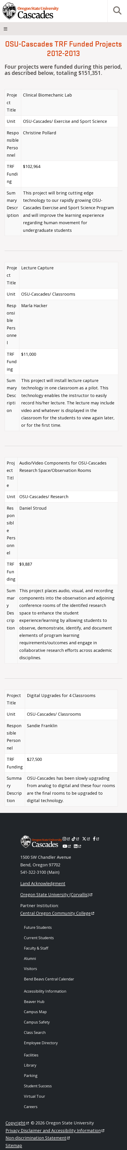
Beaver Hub (34, 1001)
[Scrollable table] (63, 164)
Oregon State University (56, 894)
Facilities (31, 1055)
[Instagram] (67, 838)
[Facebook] (96, 838)
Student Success (38, 1085)
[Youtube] (67, 846)
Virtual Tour (34, 1096)
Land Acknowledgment (42, 883)
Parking (31, 1075)
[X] (86, 838)
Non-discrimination (38, 1138)
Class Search (35, 1032)
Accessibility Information (45, 991)
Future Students (38, 927)
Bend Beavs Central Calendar (49, 979)
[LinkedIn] (78, 846)
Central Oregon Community (57, 913)
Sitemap (14, 1145)
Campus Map (35, 1011)
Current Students (39, 937)
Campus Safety (37, 1022)
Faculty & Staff (36, 948)
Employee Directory (41, 1042)
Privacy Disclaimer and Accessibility (55, 1130)
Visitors (30, 968)
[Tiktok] (76, 838)
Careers (31, 1106)
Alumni (30, 958)
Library (30, 1065)
